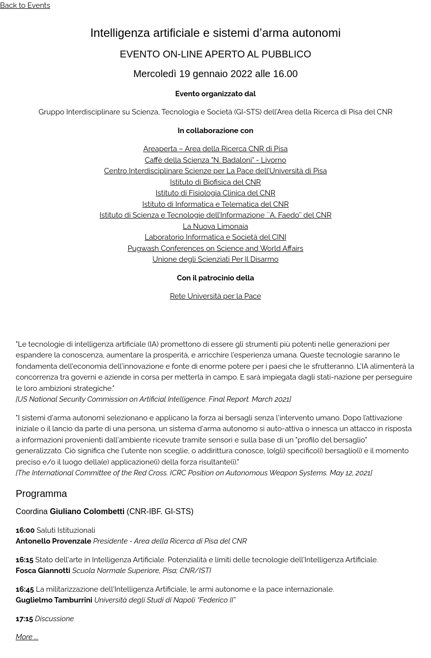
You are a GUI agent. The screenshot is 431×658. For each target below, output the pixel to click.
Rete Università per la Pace (215, 296)
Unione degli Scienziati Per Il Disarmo (215, 259)
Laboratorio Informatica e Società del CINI (215, 237)
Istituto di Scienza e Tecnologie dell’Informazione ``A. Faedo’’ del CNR (216, 215)
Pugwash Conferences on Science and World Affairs (216, 248)
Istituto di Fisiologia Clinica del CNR (215, 193)
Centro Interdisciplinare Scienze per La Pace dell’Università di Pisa (215, 170)
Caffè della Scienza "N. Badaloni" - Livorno (215, 160)
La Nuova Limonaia (215, 226)
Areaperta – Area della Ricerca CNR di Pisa (216, 148)
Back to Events (25, 5)
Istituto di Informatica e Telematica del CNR (216, 204)
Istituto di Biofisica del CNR (215, 182)
